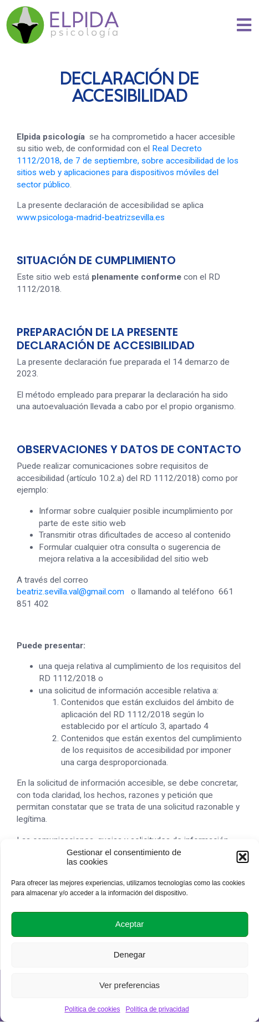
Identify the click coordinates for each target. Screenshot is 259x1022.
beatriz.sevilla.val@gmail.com (70, 592)
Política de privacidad (157, 1009)
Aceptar (129, 924)
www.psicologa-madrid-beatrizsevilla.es (91, 217)
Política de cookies (92, 1009)
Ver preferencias (129, 985)
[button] (242, 856)
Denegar (130, 954)
